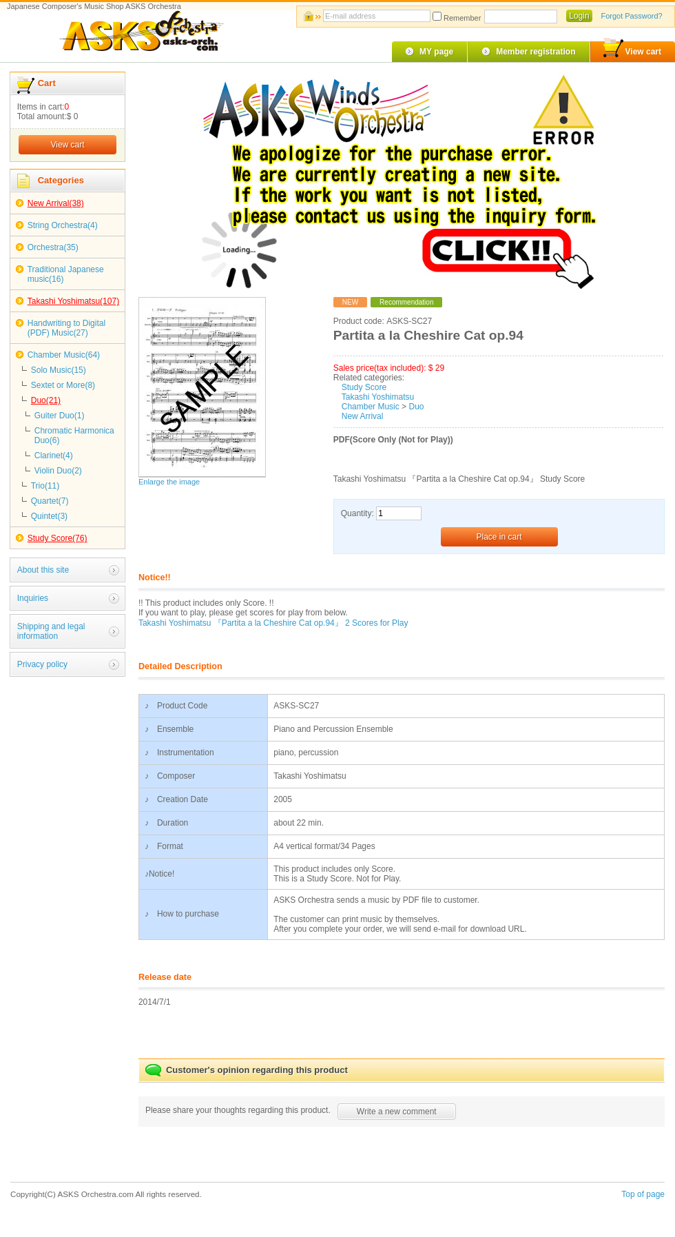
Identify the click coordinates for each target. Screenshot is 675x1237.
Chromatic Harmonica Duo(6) (74, 435)
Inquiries (32, 598)
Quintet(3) (49, 516)
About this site (43, 570)
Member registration (535, 52)
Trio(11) (45, 486)
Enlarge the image (169, 482)
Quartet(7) (50, 501)
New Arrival (363, 416)
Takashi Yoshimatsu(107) (73, 301)
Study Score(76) (57, 538)
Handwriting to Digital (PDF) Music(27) (66, 328)
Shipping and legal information (51, 631)
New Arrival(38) (56, 203)
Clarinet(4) (53, 455)
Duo (416, 406)
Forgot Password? (631, 16)
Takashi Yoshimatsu (378, 397)
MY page (436, 52)
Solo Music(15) (58, 370)
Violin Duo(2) (58, 471)
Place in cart (499, 537)
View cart (632, 49)
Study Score (364, 387)
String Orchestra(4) (63, 225)
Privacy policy (42, 664)
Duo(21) (46, 400)
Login (579, 16)
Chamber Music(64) (64, 355)
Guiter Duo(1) (59, 415)
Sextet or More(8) (63, 385)
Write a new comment (397, 1111)
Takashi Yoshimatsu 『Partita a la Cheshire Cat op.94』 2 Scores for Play (273, 623)
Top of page (643, 1194)
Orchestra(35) (53, 247)
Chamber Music (370, 406)
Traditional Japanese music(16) (66, 274)
